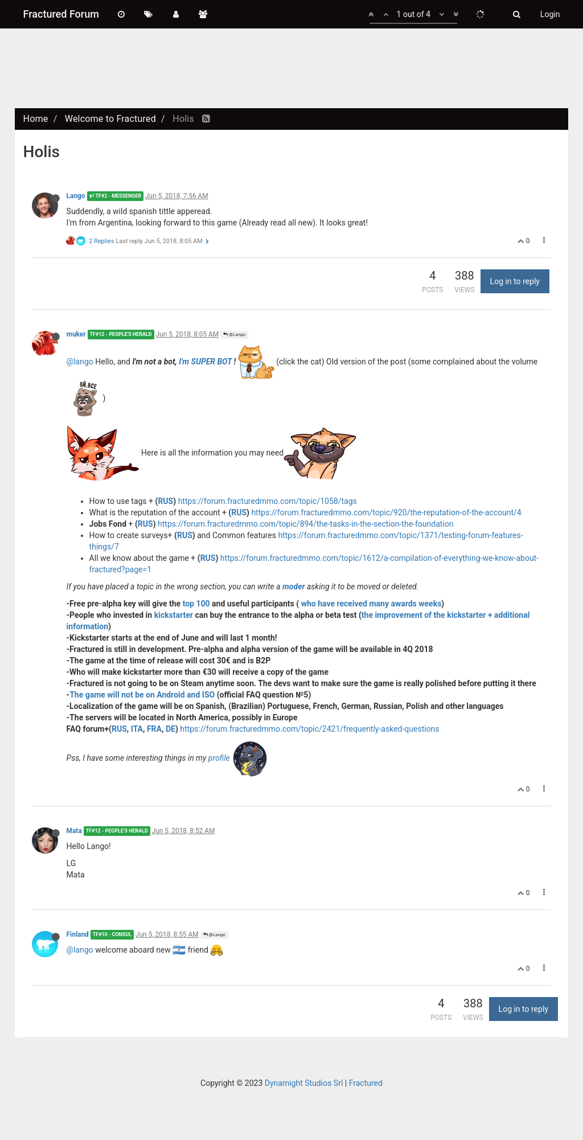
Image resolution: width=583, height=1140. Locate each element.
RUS (165, 501)
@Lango (234, 334)
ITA (137, 728)
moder (293, 586)
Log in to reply (515, 281)
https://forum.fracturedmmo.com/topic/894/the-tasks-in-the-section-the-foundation (305, 523)
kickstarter (173, 615)
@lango (80, 361)
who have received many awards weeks (371, 603)
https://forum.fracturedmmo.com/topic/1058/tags (267, 501)
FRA (154, 728)
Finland (78, 934)
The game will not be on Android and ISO (142, 694)
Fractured (366, 1083)
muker (76, 334)
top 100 (196, 603)
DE (170, 728)
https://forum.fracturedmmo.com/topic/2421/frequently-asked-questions (309, 728)
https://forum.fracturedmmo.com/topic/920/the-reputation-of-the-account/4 (387, 512)
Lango (76, 196)
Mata (74, 831)
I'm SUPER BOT (205, 361)
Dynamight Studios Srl (304, 1083)
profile (220, 757)
